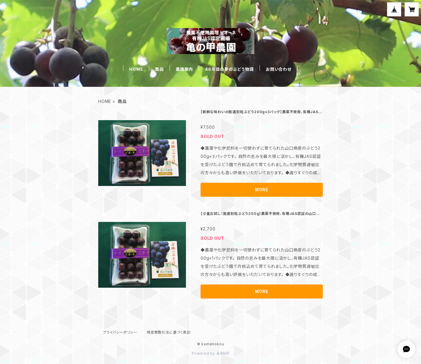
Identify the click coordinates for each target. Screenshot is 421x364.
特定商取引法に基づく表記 (169, 332)
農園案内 (184, 69)
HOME (136, 69)
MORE (261, 189)
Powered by (210, 353)
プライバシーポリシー (120, 332)
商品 (159, 69)
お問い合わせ (278, 69)
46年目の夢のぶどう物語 (229, 69)
